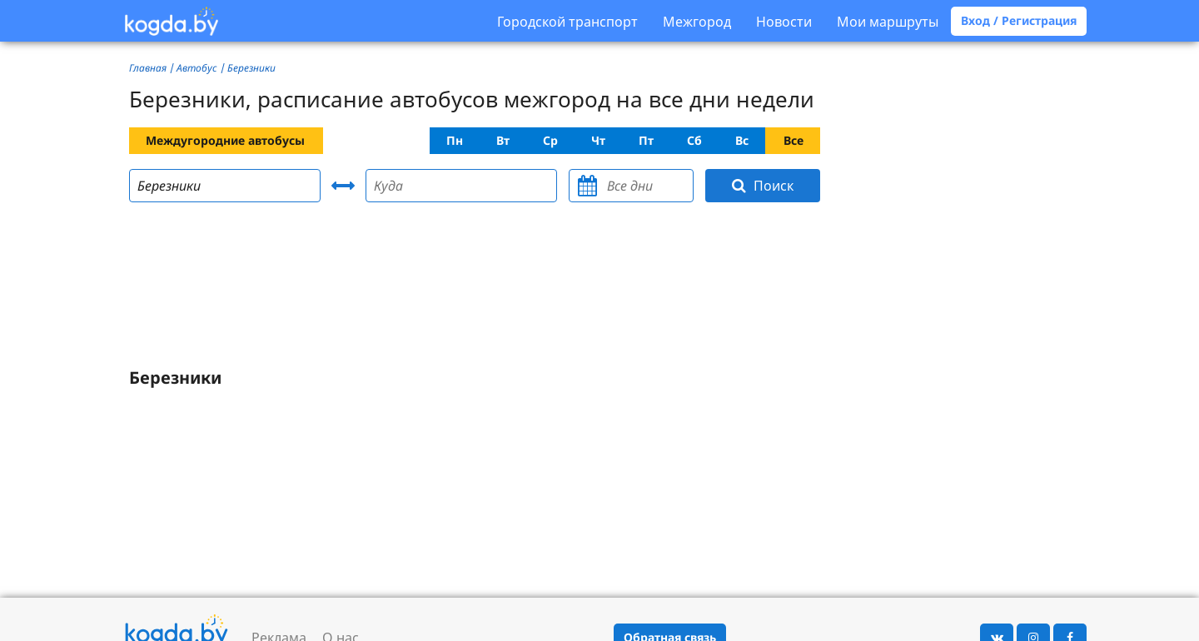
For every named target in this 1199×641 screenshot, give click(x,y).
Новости (784, 21)
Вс (742, 140)
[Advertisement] (474, 288)
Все (793, 140)
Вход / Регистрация (1019, 20)
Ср (550, 140)
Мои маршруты (887, 21)
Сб (694, 140)
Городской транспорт (567, 21)
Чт (598, 140)
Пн (454, 140)
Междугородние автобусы (225, 140)
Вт (503, 140)
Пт (646, 140)
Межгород (697, 21)
